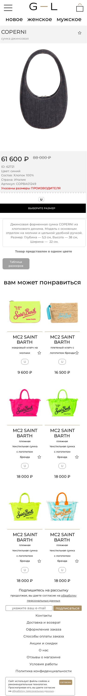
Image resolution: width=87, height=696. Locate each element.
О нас (43, 650)
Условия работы (43, 664)
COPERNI (13, 32)
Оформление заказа (43, 629)
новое (14, 19)
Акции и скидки (44, 643)
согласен (65, 682)
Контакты (43, 615)
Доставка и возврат (44, 622)
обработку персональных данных (33, 691)
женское (39, 19)
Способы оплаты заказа (43, 636)
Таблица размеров (16, 263)
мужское (69, 19)
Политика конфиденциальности (44, 671)
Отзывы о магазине (44, 657)
